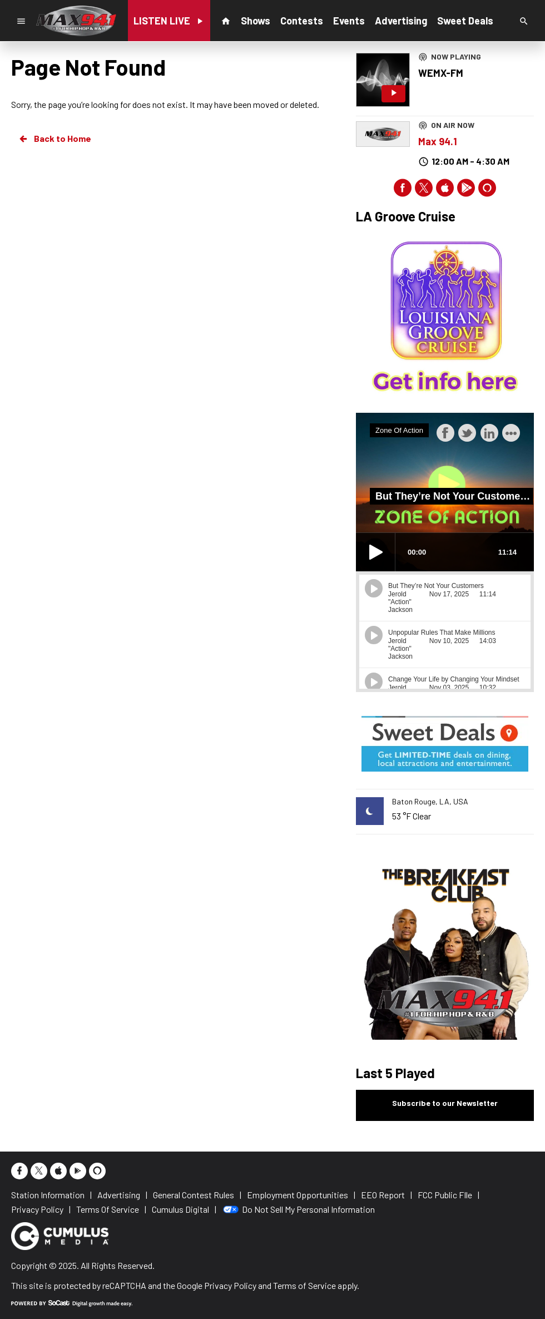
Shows (255, 20)
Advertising (401, 20)
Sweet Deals (465, 20)
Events (349, 20)
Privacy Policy (230, 1285)
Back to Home (54, 138)
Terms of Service (304, 1285)
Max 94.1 (437, 141)
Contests (301, 20)
